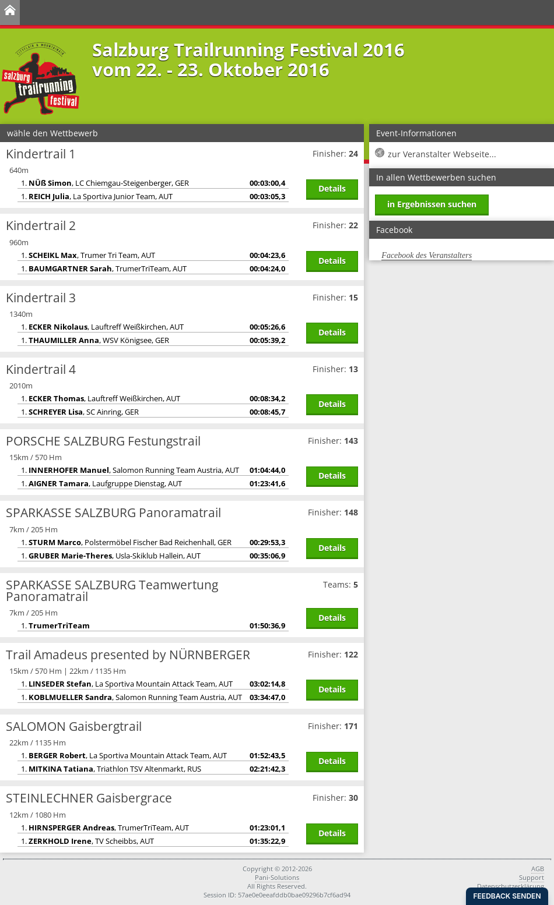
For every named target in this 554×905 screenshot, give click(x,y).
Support (531, 877)
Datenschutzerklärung (510, 886)
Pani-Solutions (277, 877)
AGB (537, 868)
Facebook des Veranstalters (426, 255)
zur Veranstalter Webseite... (442, 154)
